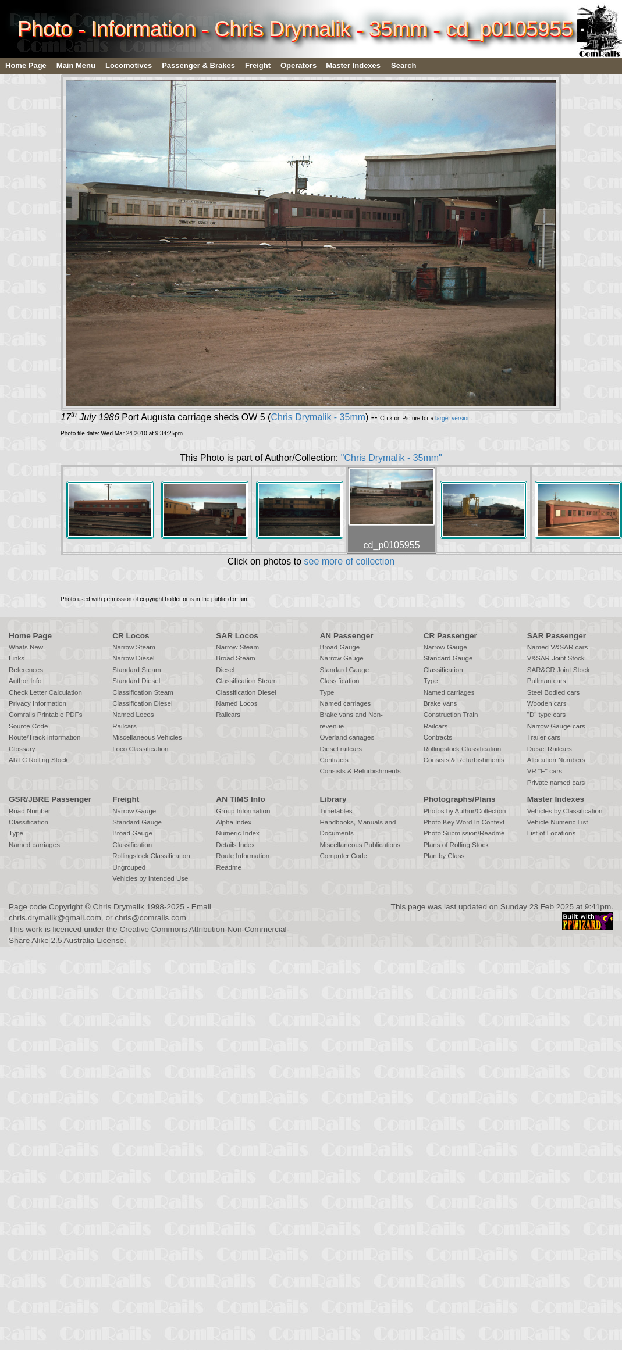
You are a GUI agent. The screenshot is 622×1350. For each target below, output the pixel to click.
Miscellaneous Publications (359, 844)
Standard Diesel (136, 680)
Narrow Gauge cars (556, 726)
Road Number (30, 811)
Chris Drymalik (118, 906)
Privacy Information (37, 703)
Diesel (225, 669)
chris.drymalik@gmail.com (55, 917)
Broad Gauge (339, 647)
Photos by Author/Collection (465, 811)
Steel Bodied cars (553, 692)
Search (403, 65)
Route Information (242, 855)
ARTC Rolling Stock (38, 759)
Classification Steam (142, 692)
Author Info (25, 680)
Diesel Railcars (549, 748)
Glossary (22, 748)
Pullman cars (546, 680)
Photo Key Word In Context (464, 822)
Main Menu (75, 65)
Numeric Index (237, 833)
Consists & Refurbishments (359, 770)
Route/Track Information (44, 737)
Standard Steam (136, 669)
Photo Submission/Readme (464, 833)
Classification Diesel (142, 703)
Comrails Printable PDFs (45, 714)
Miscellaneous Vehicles (147, 737)
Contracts (333, 759)
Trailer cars (543, 737)
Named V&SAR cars (557, 647)
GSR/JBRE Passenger (50, 799)
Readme (228, 867)
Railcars (124, 726)
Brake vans (440, 703)
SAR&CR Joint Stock (558, 669)
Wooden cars (547, 703)
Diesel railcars (340, 748)
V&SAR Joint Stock (556, 658)
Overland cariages (346, 737)
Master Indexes (353, 65)
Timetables (335, 811)
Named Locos (133, 714)
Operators (298, 65)
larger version (453, 418)
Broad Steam (235, 658)
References (26, 669)
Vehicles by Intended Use (150, 878)
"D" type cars (546, 714)
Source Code (28, 726)
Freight (258, 65)
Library (332, 799)
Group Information (243, 811)
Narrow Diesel (133, 658)
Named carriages (345, 703)
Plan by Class (444, 855)
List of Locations (551, 833)
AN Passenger (346, 635)
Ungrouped (128, 867)
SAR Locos (237, 635)
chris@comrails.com (150, 917)
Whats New (26, 647)
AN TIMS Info (240, 799)
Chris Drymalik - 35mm (318, 417)
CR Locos (130, 635)
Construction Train (451, 714)
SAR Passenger (556, 635)
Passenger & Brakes (198, 65)
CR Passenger (450, 635)
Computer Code (343, 855)
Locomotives (128, 65)
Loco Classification (140, 748)
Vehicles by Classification (565, 811)
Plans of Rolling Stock (456, 844)
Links (16, 658)
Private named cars (556, 782)
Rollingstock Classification (462, 748)
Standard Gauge (344, 669)
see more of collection (349, 561)
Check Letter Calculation (45, 692)
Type (326, 692)
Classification (339, 680)
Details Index (235, 844)
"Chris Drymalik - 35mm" (391, 458)
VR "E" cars (544, 770)
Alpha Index (233, 822)
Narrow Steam (133, 647)
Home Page (26, 65)
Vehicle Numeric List (557, 822)
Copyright (66, 906)
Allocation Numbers (556, 759)
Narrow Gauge (341, 658)
